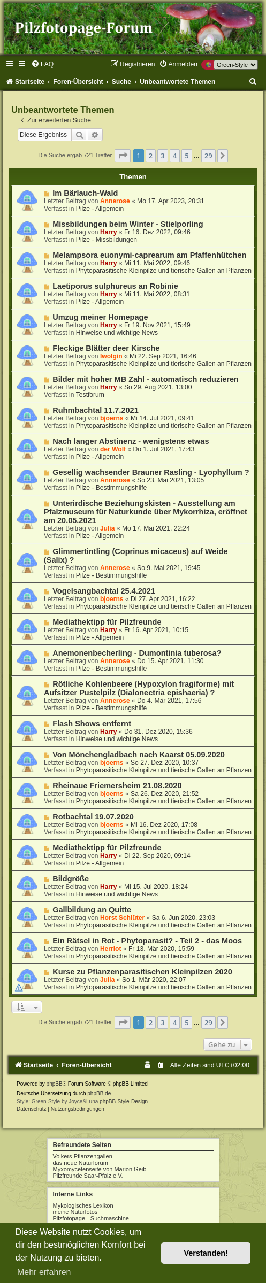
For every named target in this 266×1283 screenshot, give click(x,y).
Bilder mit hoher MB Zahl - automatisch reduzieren (145, 379)
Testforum (90, 394)
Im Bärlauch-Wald (85, 193)
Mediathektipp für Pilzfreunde (106, 622)
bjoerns (112, 418)
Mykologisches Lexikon (83, 1205)
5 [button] (186, 155)
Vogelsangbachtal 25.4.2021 (103, 591)
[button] (123, 155)
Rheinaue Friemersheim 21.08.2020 (116, 785)
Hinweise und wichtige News (117, 332)
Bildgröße (70, 878)
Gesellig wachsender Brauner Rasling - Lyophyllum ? (150, 472)
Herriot (110, 948)
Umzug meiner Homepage (100, 317)
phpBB (55, 1084)
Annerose (115, 201)
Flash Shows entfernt (91, 723)
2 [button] (151, 155)
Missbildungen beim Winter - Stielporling (127, 224)
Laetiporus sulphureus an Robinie (115, 286)
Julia (107, 528)
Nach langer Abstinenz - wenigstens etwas (130, 441)
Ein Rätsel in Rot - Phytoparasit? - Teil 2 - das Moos (147, 940)
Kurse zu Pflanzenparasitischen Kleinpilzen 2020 (142, 971)
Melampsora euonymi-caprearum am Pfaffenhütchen (149, 255)
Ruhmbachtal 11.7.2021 (95, 410)
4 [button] (175, 155)
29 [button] (208, 155)
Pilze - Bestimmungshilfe (111, 487)
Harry (108, 232)
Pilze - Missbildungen (106, 239)
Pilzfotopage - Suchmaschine (91, 1218)
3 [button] (162, 155)
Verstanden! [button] (206, 1253)
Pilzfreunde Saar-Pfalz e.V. (88, 1175)
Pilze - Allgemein (100, 208)
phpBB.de (99, 1093)
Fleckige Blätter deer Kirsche (105, 348)
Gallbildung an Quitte (91, 909)
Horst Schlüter (122, 917)
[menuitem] (42, 64)
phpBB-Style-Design (124, 1101)
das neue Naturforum (80, 1162)
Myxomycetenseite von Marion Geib (100, 1169)
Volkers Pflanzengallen (82, 1156)
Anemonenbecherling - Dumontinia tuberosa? (136, 653)
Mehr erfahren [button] (44, 1272)
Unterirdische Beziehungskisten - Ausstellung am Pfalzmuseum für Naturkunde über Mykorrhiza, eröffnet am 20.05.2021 (145, 512)
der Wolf (113, 449)
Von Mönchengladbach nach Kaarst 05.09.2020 (138, 754)
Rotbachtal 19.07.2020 (93, 816)
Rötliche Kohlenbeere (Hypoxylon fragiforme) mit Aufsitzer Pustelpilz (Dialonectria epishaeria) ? (139, 688)
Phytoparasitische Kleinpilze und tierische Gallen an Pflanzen (164, 270)
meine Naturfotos (75, 1212)
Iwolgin (111, 356)
